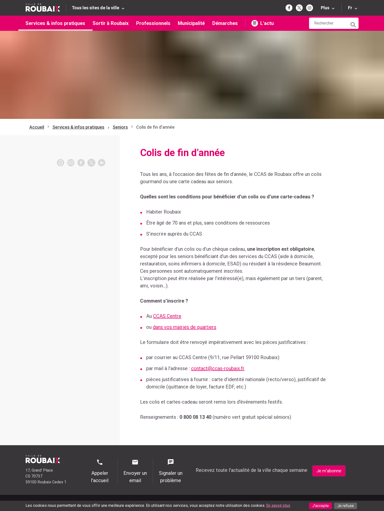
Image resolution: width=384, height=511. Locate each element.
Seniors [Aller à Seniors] (120, 127)
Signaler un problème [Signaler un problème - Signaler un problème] (170, 471)
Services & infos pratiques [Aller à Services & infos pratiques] (78, 127)
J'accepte (320, 505)
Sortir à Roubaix (111, 23)
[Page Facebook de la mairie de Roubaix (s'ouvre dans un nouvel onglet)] (289, 7)
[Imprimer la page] (60, 163)
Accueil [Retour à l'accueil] (36, 127)
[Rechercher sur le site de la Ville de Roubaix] (328, 23)
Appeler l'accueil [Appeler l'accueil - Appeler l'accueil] (99, 471)
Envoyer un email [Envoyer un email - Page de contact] (135, 471)
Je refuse (345, 505)
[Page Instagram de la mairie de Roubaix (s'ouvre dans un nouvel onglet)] (309, 7)
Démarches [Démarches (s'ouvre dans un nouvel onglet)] (225, 23)
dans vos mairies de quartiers (184, 327)
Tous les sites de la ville (95, 7)
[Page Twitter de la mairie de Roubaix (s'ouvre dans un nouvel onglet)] (299, 7)
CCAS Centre (167, 316)
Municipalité (191, 23)
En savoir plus (278, 505)
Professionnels (153, 23)
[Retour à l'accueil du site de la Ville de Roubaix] (45, 7)
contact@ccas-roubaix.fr (217, 368)
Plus (325, 7)
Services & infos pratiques (55, 23)
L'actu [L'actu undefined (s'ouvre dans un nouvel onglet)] (267, 23)
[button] (71, 163)
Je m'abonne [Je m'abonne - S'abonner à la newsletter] (328, 470)
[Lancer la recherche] (353, 23)
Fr (350, 7)
